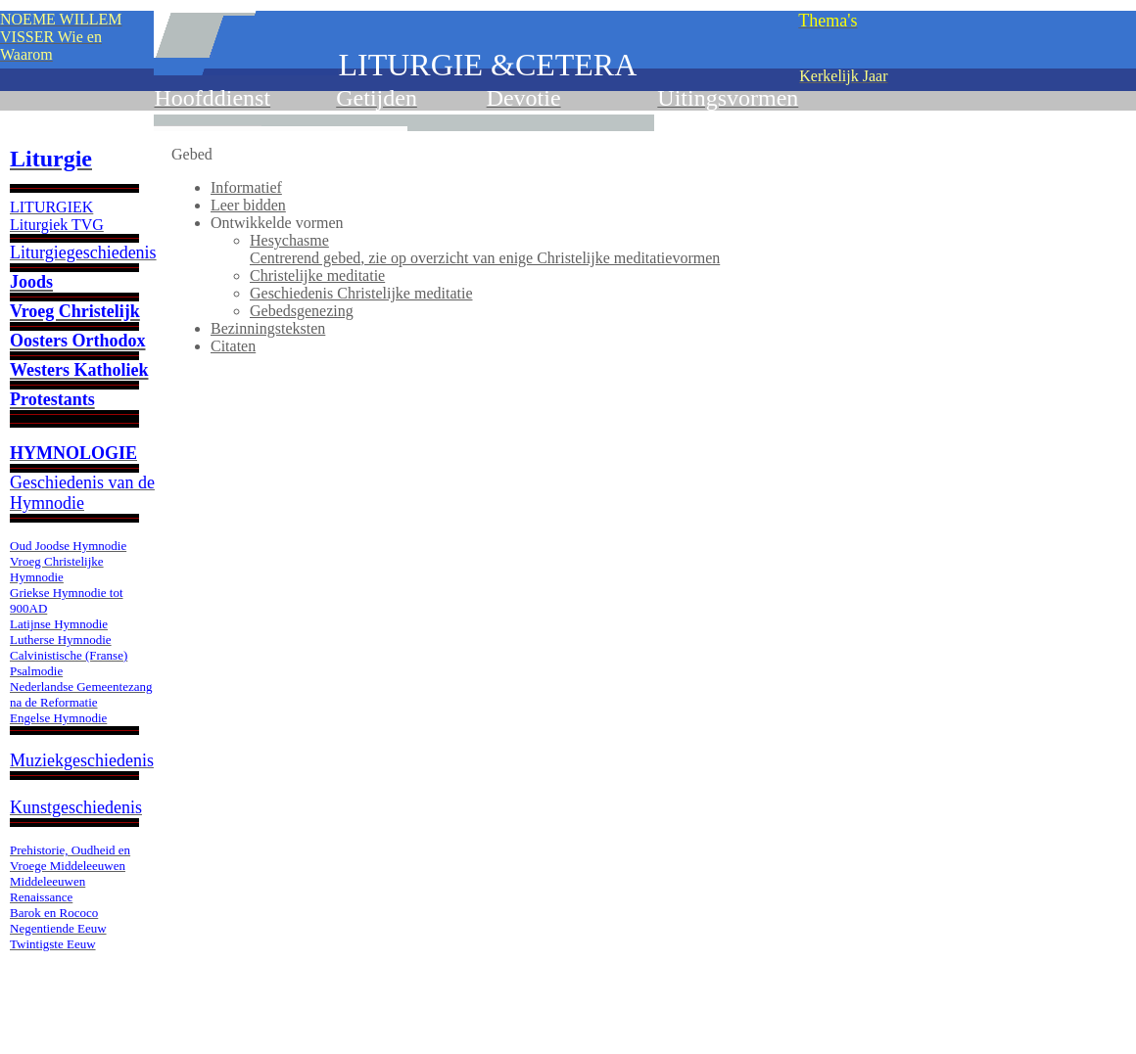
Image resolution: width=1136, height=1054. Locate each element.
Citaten (233, 346)
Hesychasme (289, 240)
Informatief (246, 187)
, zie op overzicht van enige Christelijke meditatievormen (485, 258)
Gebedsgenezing (302, 310)
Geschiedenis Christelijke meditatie (361, 293)
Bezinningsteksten (268, 328)
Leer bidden (248, 205)
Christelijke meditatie (317, 275)
